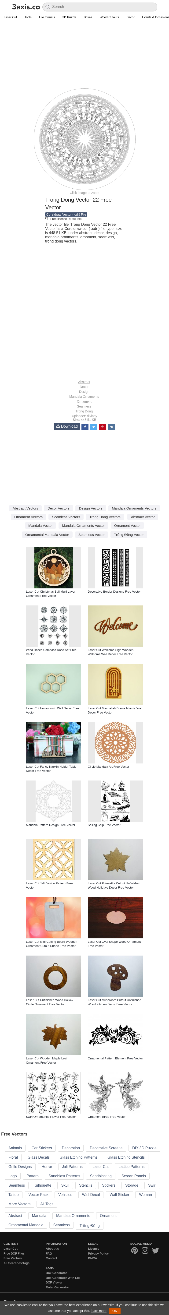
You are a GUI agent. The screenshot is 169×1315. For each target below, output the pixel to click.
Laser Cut (10, 17)
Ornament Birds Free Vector (107, 1116)
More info (75, 219)
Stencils (85, 1185)
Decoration (71, 1148)
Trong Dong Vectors (105, 517)
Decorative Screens (106, 1148)
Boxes (88, 17)
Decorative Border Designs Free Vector (114, 591)
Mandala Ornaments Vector (83, 525)
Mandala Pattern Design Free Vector (50, 825)
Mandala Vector (40, 525)
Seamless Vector (91, 535)
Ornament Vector (127, 525)
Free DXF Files (14, 1253)
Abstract (84, 382)
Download (67, 426)
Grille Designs (20, 1167)
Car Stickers (42, 1148)
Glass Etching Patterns (78, 1157)
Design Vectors (91, 508)
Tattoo (13, 1195)
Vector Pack (38, 1195)
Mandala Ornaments (84, 396)
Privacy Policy (98, 1253)
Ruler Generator (57, 1287)
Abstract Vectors (25, 508)
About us (52, 1248)
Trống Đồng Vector (129, 535)
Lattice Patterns (131, 1167)
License (93, 1248)
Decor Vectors (59, 508)
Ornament (84, 401)
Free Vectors (13, 1258)
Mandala (39, 1216)
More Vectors (19, 1204)
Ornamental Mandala (25, 1225)
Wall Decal (91, 1195)
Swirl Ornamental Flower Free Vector (51, 1116)
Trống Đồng (90, 1226)
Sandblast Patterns (64, 1176)
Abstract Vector (143, 517)
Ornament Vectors (28, 517)
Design (84, 392)
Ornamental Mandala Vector (47, 535)
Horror (47, 1167)
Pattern (33, 1176)
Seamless (84, 406)
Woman (145, 1195)
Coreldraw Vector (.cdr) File (66, 214)
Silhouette (43, 1185)
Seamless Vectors (66, 517)
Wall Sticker (119, 1195)
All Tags (46, 1204)
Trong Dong (84, 411)
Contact (51, 1258)
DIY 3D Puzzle (144, 1148)
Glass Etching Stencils (126, 1157)
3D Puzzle (69, 17)
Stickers (108, 1185)
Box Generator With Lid (63, 1278)
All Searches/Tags (16, 1263)
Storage (131, 1185)
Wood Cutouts (109, 17)
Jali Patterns (72, 1167)
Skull (65, 1185)
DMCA (92, 1258)
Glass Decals (39, 1157)
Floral (13, 1157)
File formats (47, 17)
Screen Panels (133, 1176)
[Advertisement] (84, 55)
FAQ (49, 1253)
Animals (15, 1148)
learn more (99, 1311)
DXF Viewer (54, 1282)
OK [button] (114, 1311)
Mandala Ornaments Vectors (134, 508)
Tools (27, 17)
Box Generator (56, 1273)
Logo (12, 1176)
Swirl (152, 1185)
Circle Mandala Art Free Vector (108, 766)
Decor (130, 17)
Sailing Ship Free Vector (104, 825)
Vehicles (65, 1195)
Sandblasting (101, 1176)
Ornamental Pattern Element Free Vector (115, 1058)
